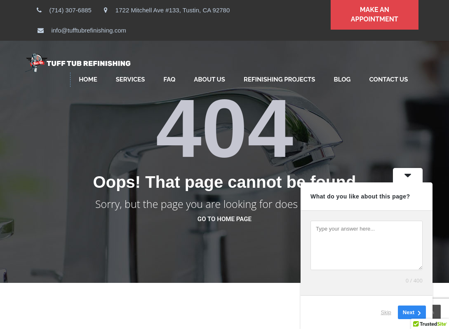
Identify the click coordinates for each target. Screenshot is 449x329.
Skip (386, 312)
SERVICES (130, 79)
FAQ (169, 79)
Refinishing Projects (279, 79)
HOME (88, 79)
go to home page (224, 219)
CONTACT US (388, 79)
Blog (342, 79)
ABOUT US (209, 79)
